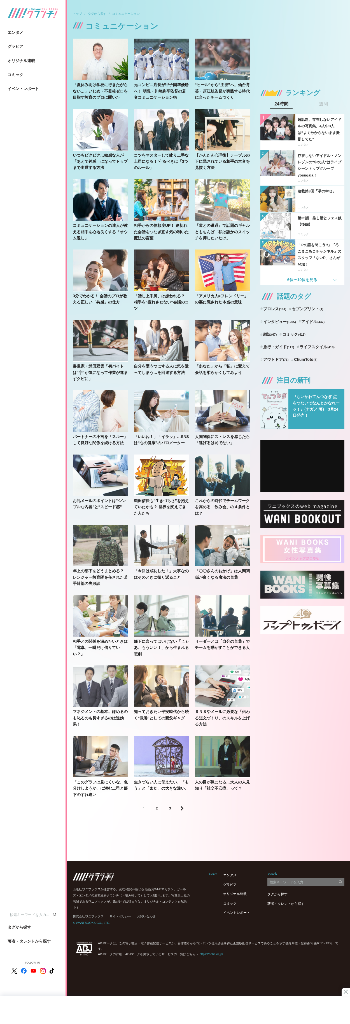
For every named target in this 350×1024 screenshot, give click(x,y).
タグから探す (19, 927)
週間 (323, 104)
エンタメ (15, 32)
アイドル (313, 321)
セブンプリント (307, 309)
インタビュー (279, 321)
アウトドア (276, 359)
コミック (15, 74)
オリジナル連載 (21, 60)
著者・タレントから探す (29, 941)
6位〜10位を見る (302, 279)
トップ (77, 13)
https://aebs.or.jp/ (211, 954)
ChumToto (305, 359)
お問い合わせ (146, 916)
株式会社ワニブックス (88, 916)
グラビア (15, 46)
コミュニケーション (126, 13)
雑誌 (270, 334)
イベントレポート (23, 88)
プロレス (274, 309)
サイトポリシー (120, 916)
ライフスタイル (317, 347)
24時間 (281, 104)
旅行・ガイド (278, 347)
